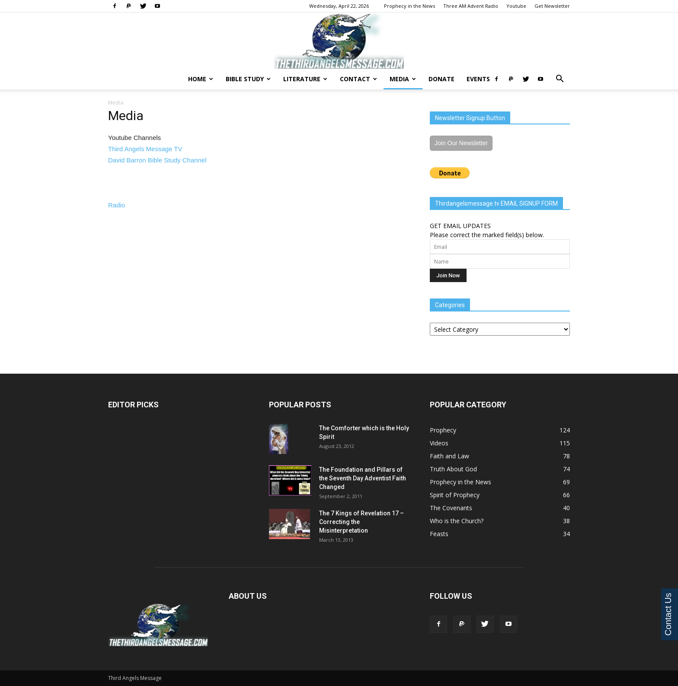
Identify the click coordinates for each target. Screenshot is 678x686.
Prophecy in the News (409, 6)
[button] (559, 80)
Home (200, 79)
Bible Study (248, 79)
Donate (441, 79)
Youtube (516, 6)
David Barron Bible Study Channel (157, 160)
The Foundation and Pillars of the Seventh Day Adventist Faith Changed (362, 478)
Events (478, 79)
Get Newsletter (552, 6)
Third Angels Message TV (145, 148)
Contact (358, 79)
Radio (116, 205)
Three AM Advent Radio (470, 6)
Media (403, 79)
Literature (305, 79)
